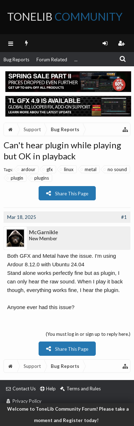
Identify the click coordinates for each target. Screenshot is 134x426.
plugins (40, 178)
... (76, 59)
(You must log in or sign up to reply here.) (88, 334)
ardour (26, 169)
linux (67, 169)
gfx (48, 169)
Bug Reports (16, 59)
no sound (115, 169)
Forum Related (51, 59)
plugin (15, 178)
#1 (124, 217)
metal (88, 169)
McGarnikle (43, 232)
